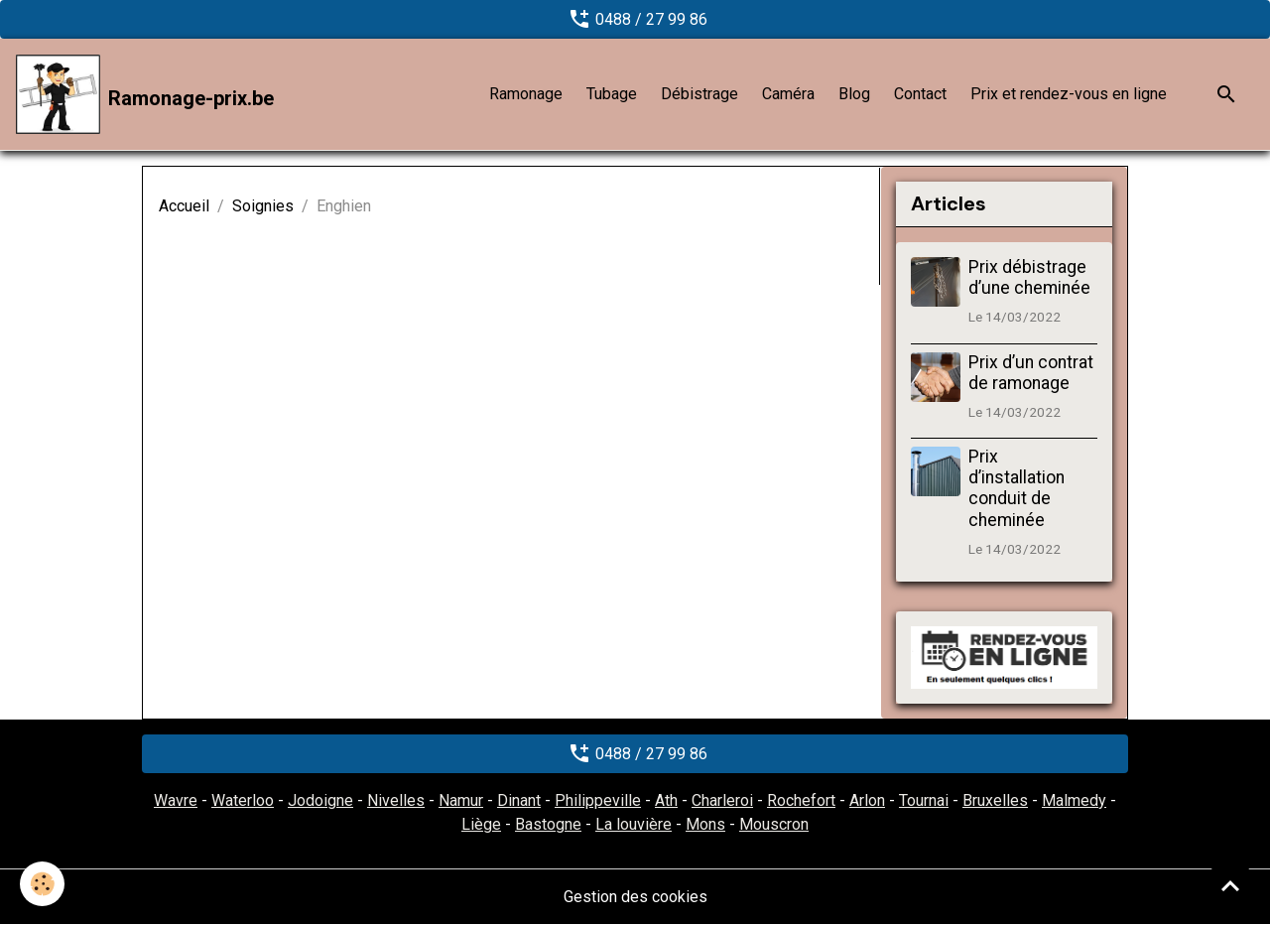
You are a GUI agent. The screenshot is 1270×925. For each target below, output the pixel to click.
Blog (854, 93)
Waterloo (242, 800)
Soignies (263, 206)
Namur (461, 800)
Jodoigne (320, 800)
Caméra (788, 93)
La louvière (633, 824)
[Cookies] (42, 883)
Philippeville (598, 800)
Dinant (519, 800)
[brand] (145, 94)
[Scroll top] (1230, 885)
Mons (705, 824)
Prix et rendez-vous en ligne (1068, 93)
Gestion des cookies (635, 896)
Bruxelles (995, 800)
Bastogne (548, 824)
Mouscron (774, 824)
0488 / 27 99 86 (635, 19)
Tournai (924, 800)
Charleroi (722, 800)
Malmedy (1074, 800)
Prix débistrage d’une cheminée (1029, 277)
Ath (666, 800)
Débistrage (699, 93)
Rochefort (801, 800)
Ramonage (526, 93)
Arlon (867, 800)
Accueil (184, 206)
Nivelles (396, 800)
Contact (920, 93)
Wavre (175, 800)
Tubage (611, 93)
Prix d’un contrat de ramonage (1030, 372)
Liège (481, 824)
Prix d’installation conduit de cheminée (1016, 488)
